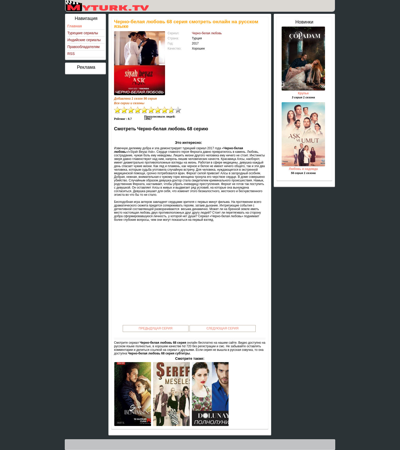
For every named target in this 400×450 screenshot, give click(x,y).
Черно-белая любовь (207, 33)
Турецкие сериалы (82, 33)
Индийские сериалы (84, 40)
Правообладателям (83, 47)
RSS (71, 54)
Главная (74, 26)
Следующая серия (223, 328)
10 (178, 110)
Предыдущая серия (156, 328)
